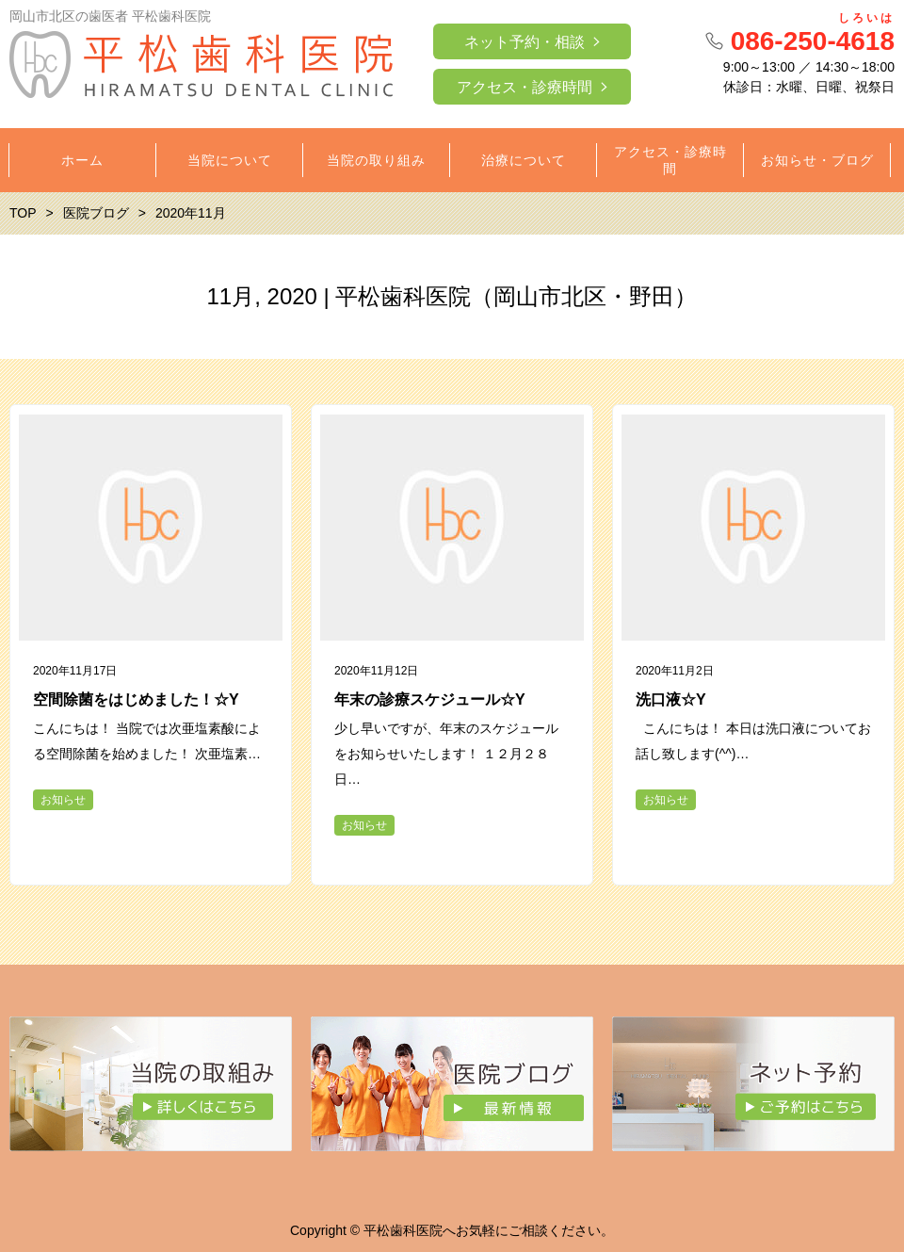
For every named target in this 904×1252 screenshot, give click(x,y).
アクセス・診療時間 (524, 87)
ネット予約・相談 (524, 42)
